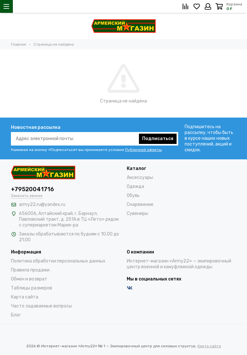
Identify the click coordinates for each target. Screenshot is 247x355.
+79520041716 (32, 189)
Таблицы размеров (31, 288)
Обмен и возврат (29, 279)
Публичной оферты (143, 149)
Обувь (133, 195)
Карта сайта (24, 297)
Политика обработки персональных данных (58, 261)
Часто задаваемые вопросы (41, 306)
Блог (16, 315)
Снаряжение (140, 204)
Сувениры (137, 213)
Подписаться (157, 138)
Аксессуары (140, 177)
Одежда (135, 186)
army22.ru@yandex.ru (42, 204)
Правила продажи (30, 270)
